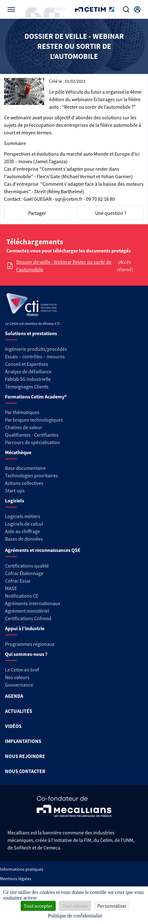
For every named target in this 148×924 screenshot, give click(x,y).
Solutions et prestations (31, 333)
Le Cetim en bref (22, 670)
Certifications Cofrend (28, 618)
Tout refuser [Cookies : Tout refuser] (75, 906)
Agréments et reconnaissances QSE (42, 550)
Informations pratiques (21, 869)
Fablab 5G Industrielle (28, 379)
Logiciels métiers (22, 516)
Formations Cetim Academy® (36, 396)
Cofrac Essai (17, 581)
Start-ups (15, 490)
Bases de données (24, 539)
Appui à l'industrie (24, 628)
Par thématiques (22, 412)
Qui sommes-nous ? (26, 654)
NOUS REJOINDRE (25, 756)
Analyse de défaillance (28, 371)
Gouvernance (19, 685)
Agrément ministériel (27, 611)
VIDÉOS (13, 726)
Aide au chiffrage (22, 531)
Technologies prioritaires (31, 475)
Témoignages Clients (26, 386)
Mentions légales (15, 878)
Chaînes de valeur (23, 427)
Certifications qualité (27, 566)
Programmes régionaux (29, 644)
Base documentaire (25, 468)
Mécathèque (18, 452)
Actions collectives (24, 483)
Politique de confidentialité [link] (75, 915)
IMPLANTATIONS (23, 741)
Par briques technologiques (34, 420)
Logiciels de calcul (24, 524)
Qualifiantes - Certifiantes (32, 435)
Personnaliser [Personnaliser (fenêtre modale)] (112, 906)
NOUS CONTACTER (25, 771)
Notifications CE (21, 596)
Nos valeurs (17, 677)
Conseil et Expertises (26, 364)
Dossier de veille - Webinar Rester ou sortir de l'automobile (63, 266)
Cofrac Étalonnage (24, 573)
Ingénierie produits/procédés (36, 349)
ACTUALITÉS (18, 711)
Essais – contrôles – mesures (35, 356)
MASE (11, 588)
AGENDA (14, 696)
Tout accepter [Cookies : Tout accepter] (38, 906)
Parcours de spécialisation (32, 442)
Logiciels (14, 500)
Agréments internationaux (32, 603)
